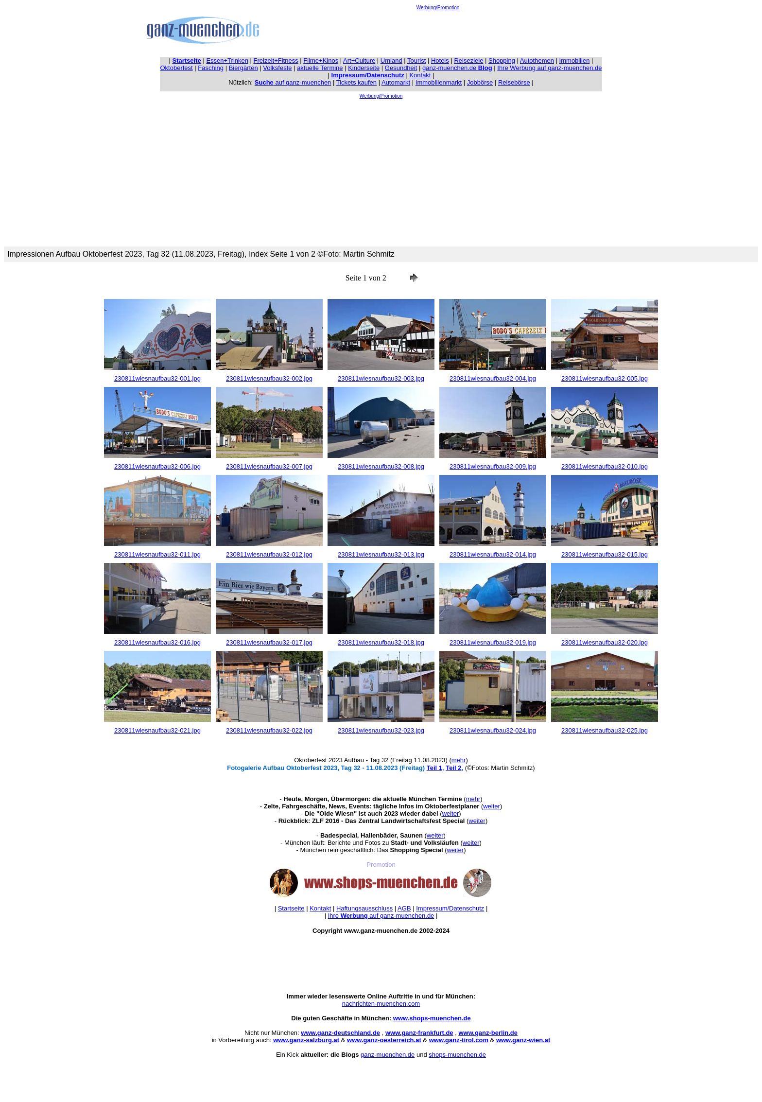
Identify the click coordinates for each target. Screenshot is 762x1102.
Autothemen (537, 60)
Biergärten (243, 67)
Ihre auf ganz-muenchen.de (381, 915)
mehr (458, 760)
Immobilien (574, 60)
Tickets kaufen (356, 82)
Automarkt (395, 82)
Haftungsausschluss (364, 908)
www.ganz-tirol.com (458, 1040)
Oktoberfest (176, 67)
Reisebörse (514, 82)
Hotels (440, 60)
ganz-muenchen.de (457, 67)
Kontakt (420, 75)
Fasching (211, 67)
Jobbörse (480, 82)
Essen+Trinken (227, 60)
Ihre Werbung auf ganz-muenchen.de (549, 67)
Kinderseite (364, 67)
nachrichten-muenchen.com (381, 1003)
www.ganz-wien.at (523, 1040)
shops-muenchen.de (457, 1054)
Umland (391, 60)
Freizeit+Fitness (276, 60)
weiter (491, 806)
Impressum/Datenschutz (450, 908)
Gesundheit (401, 67)
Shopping (501, 60)
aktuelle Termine (320, 67)
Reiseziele (468, 60)
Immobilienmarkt (439, 82)
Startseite (291, 908)
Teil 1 (434, 767)
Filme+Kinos (320, 60)
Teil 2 (453, 767)
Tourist (416, 60)
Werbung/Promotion (438, 7)
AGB (404, 908)
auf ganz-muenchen (293, 82)
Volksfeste (277, 67)
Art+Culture (359, 60)
